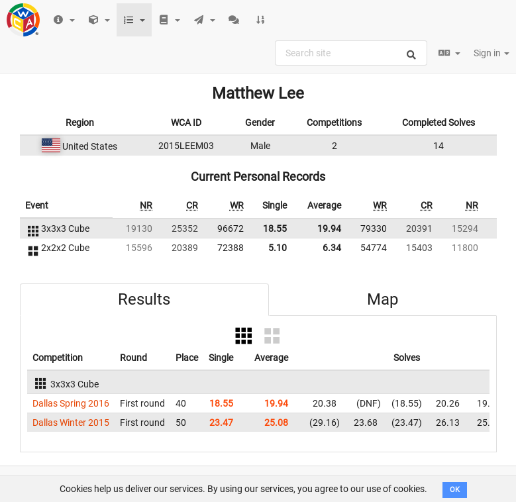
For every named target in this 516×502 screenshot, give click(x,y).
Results (144, 299)
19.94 (329, 228)
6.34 (332, 247)
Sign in (491, 53)
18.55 (275, 228)
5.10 (277, 247)
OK (455, 489)
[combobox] (351, 53)
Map (382, 299)
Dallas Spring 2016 (70, 403)
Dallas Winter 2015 (70, 422)
